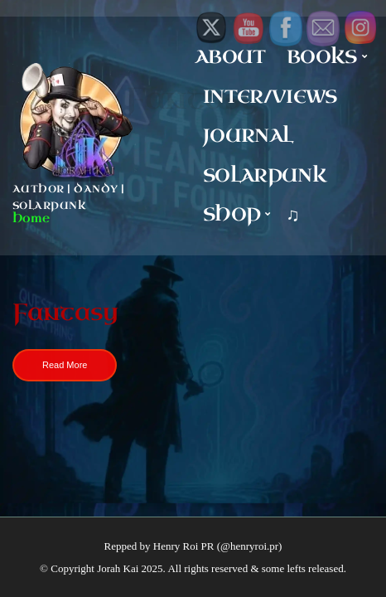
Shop (231, 214)
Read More (64, 365)
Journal (247, 136)
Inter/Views (270, 97)
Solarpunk (264, 175)
